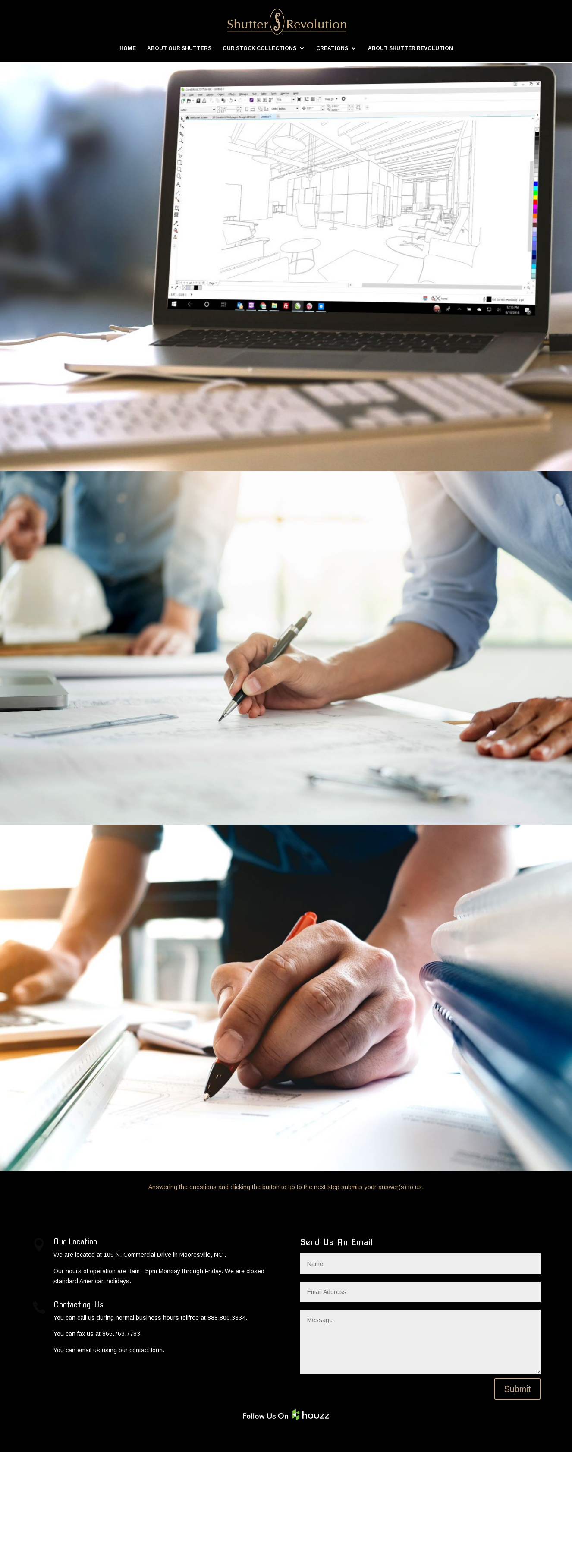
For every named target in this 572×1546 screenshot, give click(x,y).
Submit (517, 1482)
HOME (127, 48)
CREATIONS (332, 48)
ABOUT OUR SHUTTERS (179, 48)
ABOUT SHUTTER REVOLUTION (410, 48)
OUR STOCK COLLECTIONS (259, 48)
